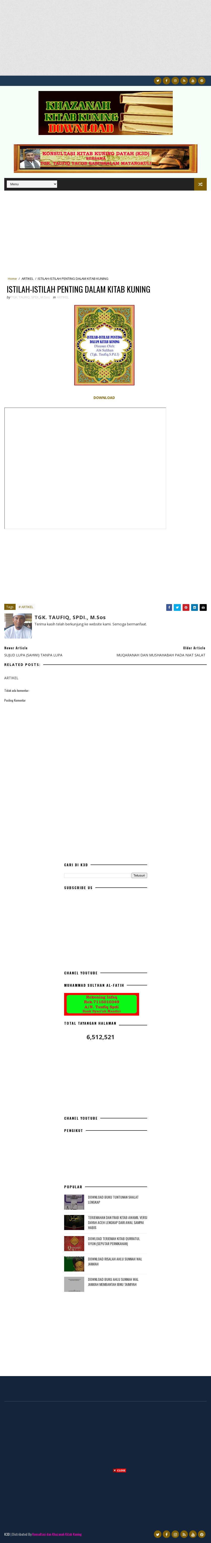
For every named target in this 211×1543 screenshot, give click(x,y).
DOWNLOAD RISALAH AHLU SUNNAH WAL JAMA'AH (115, 1261)
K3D (7, 1534)
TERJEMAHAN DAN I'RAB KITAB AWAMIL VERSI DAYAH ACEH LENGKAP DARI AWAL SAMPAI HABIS (117, 1222)
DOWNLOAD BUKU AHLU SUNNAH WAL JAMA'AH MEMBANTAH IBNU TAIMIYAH (113, 1282)
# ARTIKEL (26, 607)
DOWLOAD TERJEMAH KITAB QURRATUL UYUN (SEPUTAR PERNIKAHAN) (114, 1241)
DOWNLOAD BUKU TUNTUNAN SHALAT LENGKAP (113, 1199)
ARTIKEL (27, 278)
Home (12, 278)
